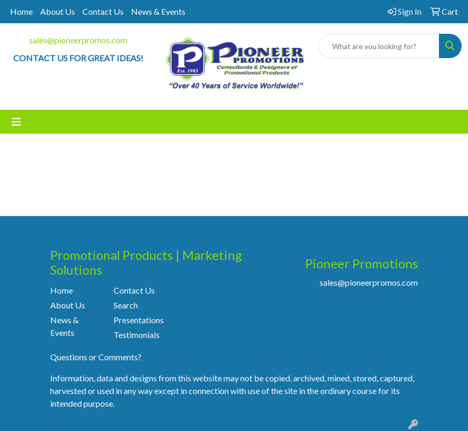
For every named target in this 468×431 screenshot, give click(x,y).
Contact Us (103, 11)
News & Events (158, 11)
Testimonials (137, 335)
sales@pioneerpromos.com (78, 40)
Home (21, 11)
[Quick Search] (379, 46)
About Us (57, 11)
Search (126, 305)
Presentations (139, 320)
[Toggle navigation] (16, 121)
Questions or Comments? (96, 357)
